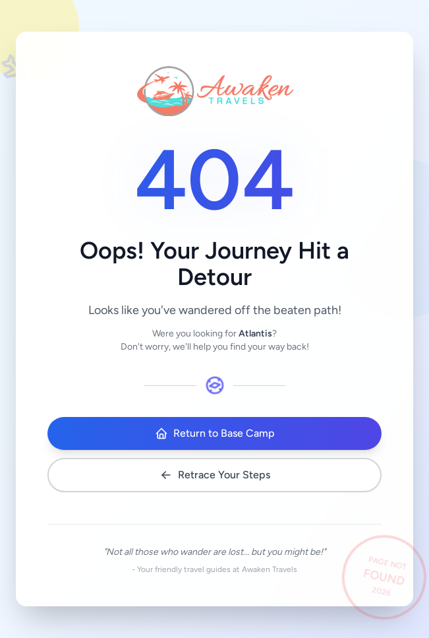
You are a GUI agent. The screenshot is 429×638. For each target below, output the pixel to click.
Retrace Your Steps (214, 475)
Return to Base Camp (215, 433)
